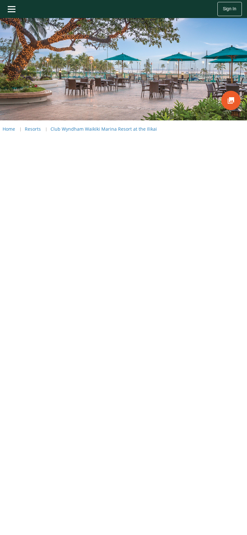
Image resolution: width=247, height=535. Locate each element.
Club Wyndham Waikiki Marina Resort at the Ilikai (103, 129)
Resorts (33, 129)
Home (9, 129)
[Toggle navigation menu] (11, 9)
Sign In (229, 9)
